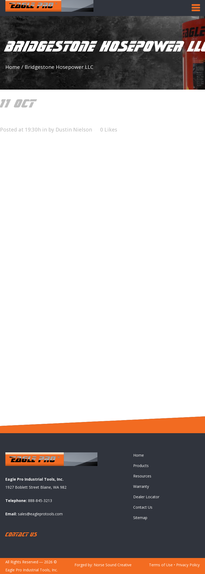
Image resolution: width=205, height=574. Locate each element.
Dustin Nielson (74, 129)
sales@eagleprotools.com (40, 513)
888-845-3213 (40, 500)
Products (141, 465)
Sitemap (140, 517)
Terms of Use (161, 565)
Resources (142, 476)
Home (12, 66)
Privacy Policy (188, 565)
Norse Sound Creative (113, 565)
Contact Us (142, 507)
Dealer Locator (146, 497)
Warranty (141, 486)
